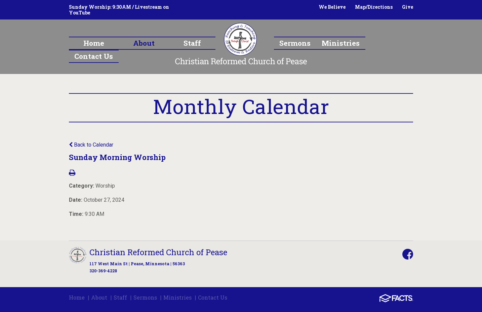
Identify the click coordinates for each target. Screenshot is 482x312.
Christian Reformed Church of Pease (158, 252)
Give (407, 7)
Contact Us (212, 297)
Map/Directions (374, 7)
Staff (120, 297)
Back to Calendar (91, 145)
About (99, 297)
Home (77, 297)
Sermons (145, 297)
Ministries (177, 297)
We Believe (332, 7)
